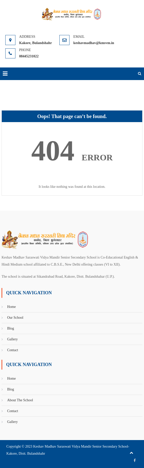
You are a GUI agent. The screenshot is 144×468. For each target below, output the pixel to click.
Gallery (12, 339)
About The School (20, 400)
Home (11, 307)
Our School (15, 317)
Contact (12, 350)
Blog (10, 328)
